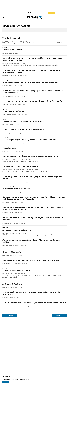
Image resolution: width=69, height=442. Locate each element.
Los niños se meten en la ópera (16, 230)
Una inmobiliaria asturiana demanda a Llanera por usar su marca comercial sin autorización (32, 209)
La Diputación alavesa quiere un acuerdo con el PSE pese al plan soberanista (31, 293)
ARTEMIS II (22, 30)
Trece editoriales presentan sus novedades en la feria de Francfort (33, 101)
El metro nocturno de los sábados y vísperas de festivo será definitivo (34, 303)
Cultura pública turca (12, 50)
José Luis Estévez (6, 104)
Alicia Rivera (5, 143)
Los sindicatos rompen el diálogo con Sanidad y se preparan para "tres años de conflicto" (32, 59)
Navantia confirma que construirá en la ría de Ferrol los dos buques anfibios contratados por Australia (33, 198)
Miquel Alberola (6, 41)
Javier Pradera (6, 255)
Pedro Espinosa (6, 159)
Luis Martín (5, 273)
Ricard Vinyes (5, 124)
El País (4, 53)
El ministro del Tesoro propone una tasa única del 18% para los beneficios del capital (31, 71)
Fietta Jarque (5, 192)
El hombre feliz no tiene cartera (16, 189)
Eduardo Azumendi (7, 63)
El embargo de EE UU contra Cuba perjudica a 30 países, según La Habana (32, 178)
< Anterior (10, 315)
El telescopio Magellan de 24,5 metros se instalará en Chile (29, 140)
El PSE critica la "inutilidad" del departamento (23, 130)
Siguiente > (59, 315)
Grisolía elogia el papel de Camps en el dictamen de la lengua (30, 83)
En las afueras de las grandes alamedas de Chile (23, 121)
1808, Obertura (9, 148)
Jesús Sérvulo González (8, 169)
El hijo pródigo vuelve (11, 252)
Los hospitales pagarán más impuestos (20, 167)
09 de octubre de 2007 (16, 26)
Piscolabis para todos (12, 38)
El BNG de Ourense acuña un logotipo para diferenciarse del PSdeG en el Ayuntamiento (33, 92)
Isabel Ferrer (5, 223)
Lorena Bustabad (6, 202)
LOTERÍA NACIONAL (58, 30)
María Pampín (5, 245)
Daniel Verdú (19, 169)
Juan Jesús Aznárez (7, 182)
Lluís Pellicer (6, 263)
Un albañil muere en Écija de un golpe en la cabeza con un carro (31, 157)
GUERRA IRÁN (16, 30)
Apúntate (5, 382)
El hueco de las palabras (13, 111)
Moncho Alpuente (7, 151)
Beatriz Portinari (6, 233)
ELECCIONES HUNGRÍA (32, 30)
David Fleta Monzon (7, 306)
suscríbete (51, 13)
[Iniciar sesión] (61, 13)
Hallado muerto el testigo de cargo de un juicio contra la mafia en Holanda (32, 219)
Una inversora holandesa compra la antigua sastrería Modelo (30, 261)
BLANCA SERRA (49, 30)
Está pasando (8, 30)
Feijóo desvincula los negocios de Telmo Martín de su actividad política (31, 241)
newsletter (6, 376)
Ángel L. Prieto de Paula (8, 114)
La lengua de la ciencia (12, 284)
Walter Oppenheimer (7, 75)
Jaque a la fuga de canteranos (16, 271)
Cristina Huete (6, 96)
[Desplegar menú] (3, 17)
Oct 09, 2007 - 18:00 (21, 41)
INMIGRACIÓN (41, 30)
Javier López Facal (7, 287)
